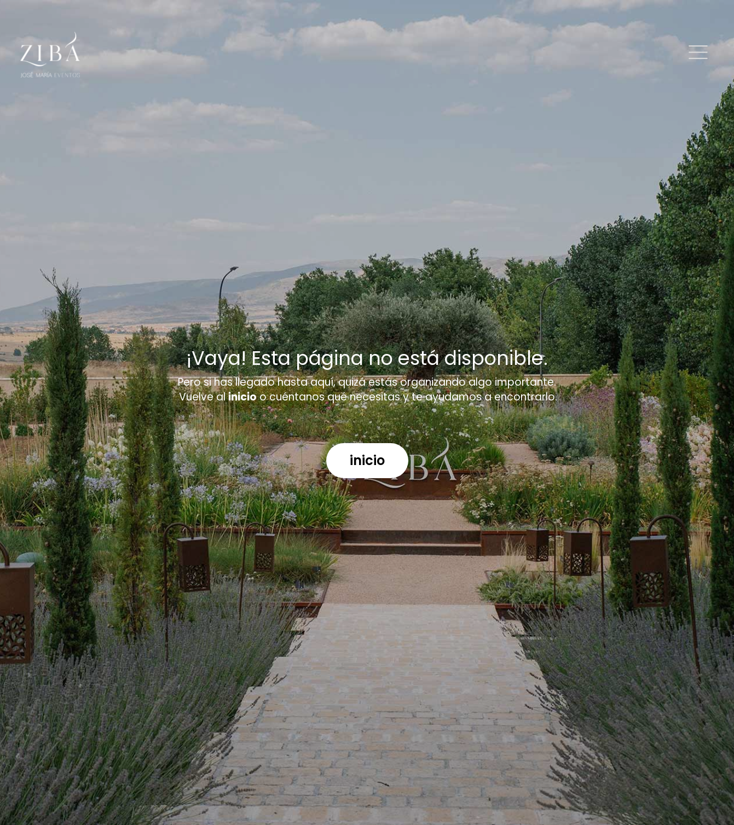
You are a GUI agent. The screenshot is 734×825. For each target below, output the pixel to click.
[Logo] (50, 55)
